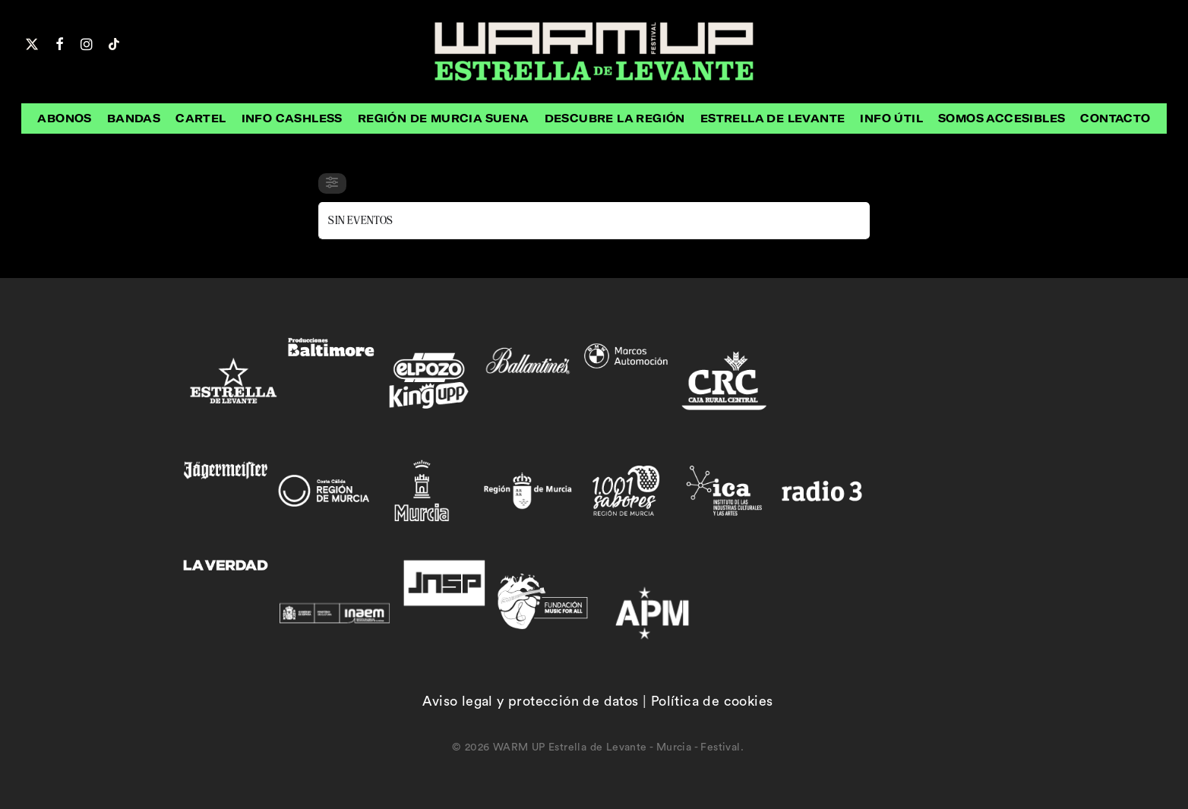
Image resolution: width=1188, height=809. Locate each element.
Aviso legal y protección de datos (530, 701)
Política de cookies (712, 701)
